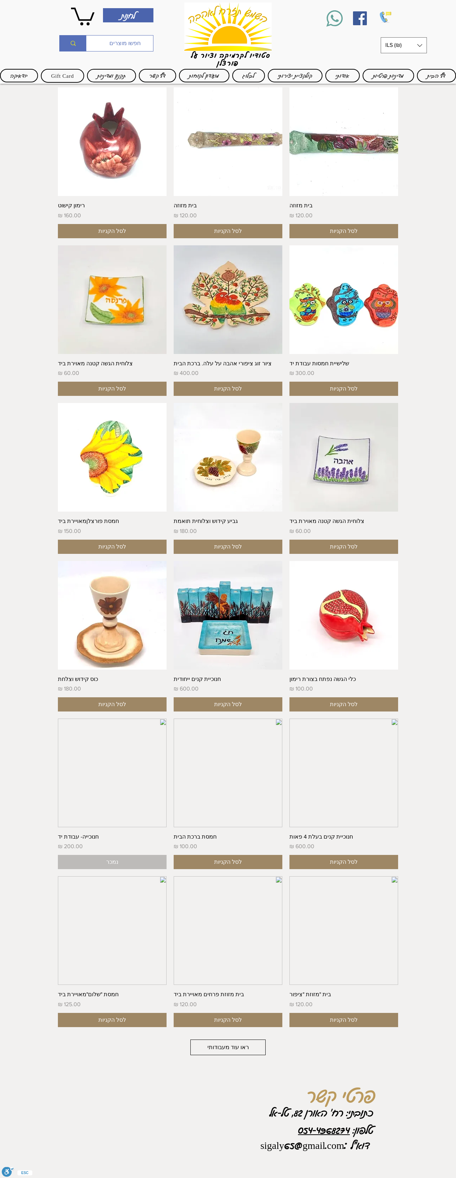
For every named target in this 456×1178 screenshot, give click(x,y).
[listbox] (404, 45)
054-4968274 (324, 1130)
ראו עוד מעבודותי (228, 1047)
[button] (404, 45)
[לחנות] (128, 15)
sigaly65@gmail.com (302, 1145)
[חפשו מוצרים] (125, 43)
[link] (82, 15)
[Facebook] (360, 18)
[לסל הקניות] (343, 231)
